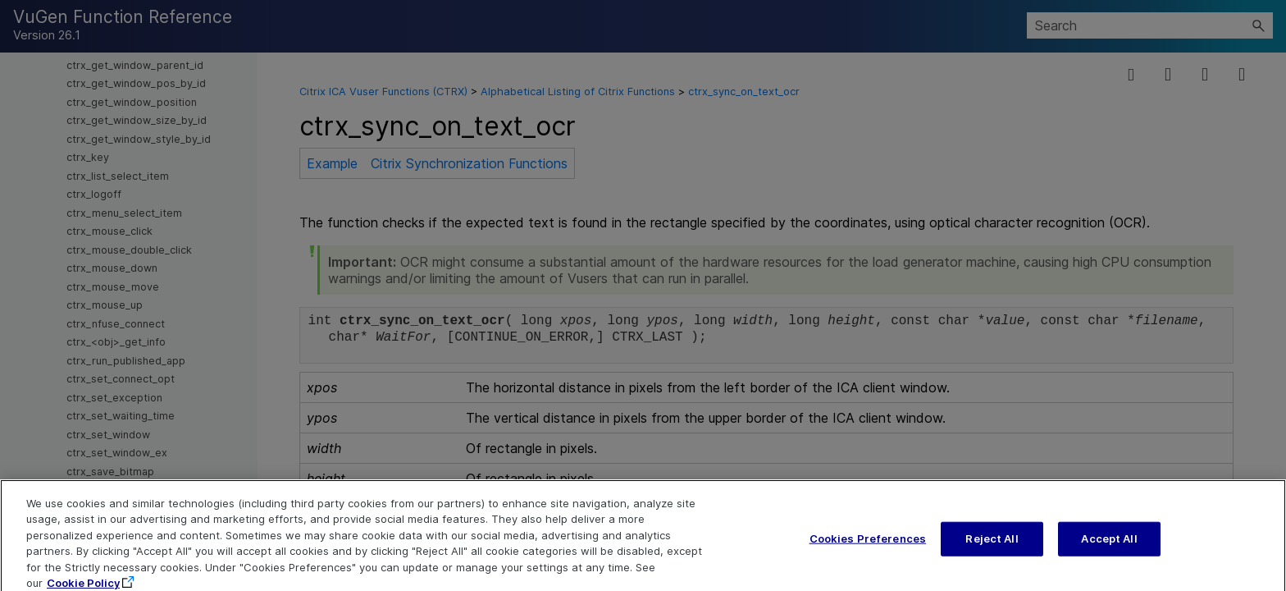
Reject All (991, 545)
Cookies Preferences (867, 545)
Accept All (1109, 545)
